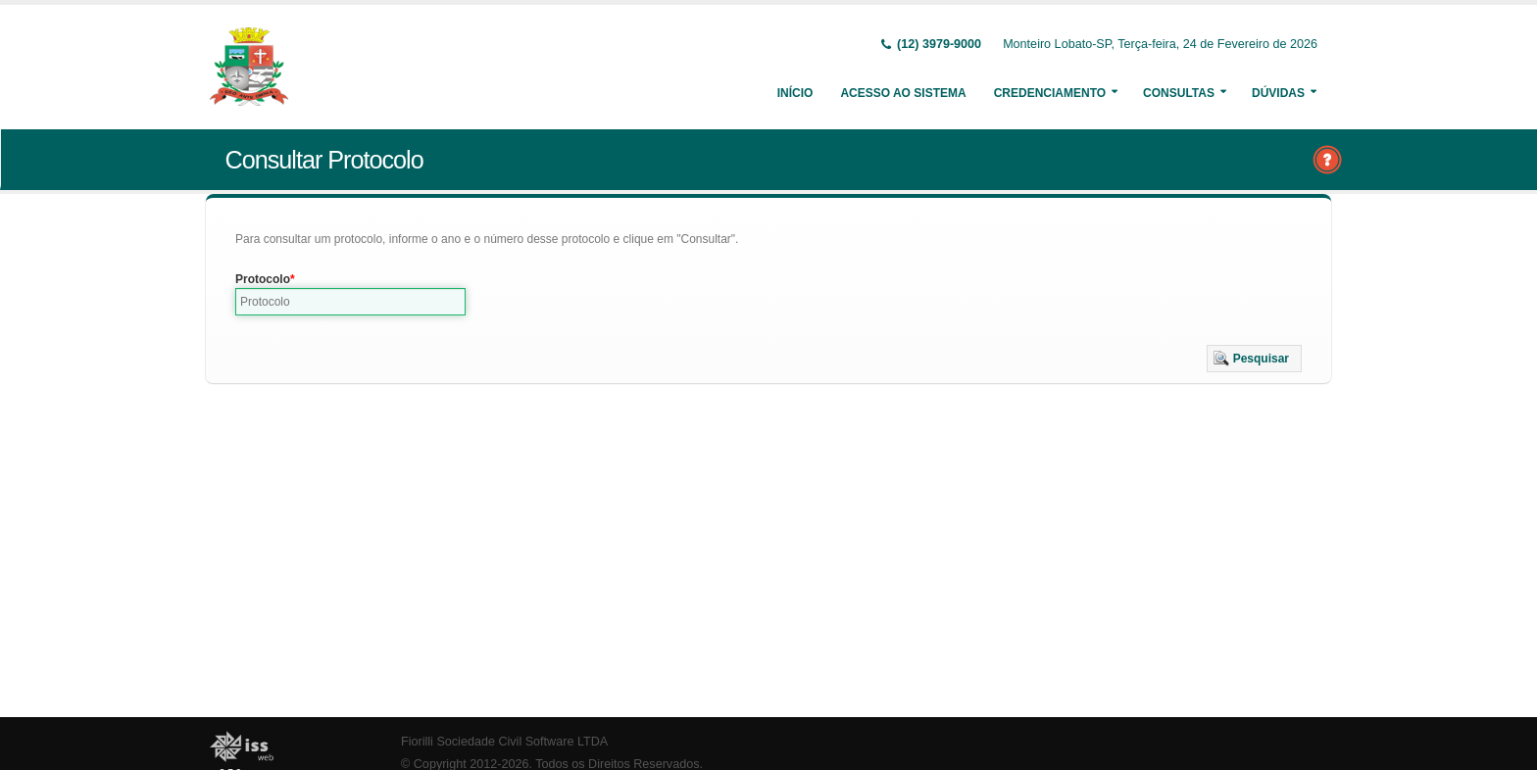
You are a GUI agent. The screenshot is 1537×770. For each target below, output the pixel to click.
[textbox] (350, 301)
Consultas (1179, 93)
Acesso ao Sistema (903, 93)
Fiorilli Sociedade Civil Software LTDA (504, 741)
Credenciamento (1050, 93)
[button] (1254, 358)
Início (795, 93)
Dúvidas (1278, 93)
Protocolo (262, 279)
